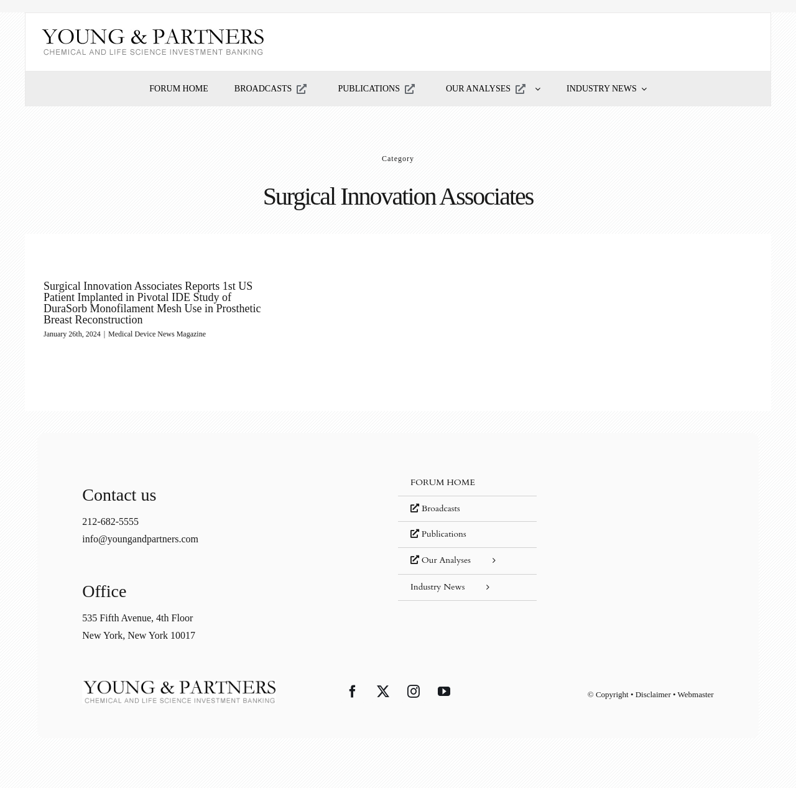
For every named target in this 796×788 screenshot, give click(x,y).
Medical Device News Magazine (157, 334)
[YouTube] (444, 691)
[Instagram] (413, 691)
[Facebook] (352, 691)
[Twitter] (383, 691)
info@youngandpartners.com (140, 539)
